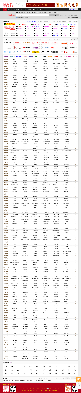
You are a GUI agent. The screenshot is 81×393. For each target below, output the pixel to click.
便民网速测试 (45, 59)
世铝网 (25, 253)
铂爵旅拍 (66, 237)
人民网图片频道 (56, 134)
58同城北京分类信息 (66, 63)
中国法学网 (56, 226)
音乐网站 (6, 116)
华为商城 (14, 102)
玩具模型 (6, 232)
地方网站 (6, 84)
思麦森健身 (25, 166)
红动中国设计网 (35, 319)
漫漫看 (66, 123)
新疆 (12, 373)
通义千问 (25, 333)
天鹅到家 (25, 223)
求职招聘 (6, 66)
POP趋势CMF (35, 98)
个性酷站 (6, 98)
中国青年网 (35, 196)
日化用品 (6, 242)
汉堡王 (56, 61)
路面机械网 (45, 251)
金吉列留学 (35, 180)
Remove (45, 337)
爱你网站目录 (14, 86)
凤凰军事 (14, 294)
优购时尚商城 (45, 104)
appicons (25, 349)
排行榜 (29, 9)
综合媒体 (6, 205)
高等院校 (6, 168)
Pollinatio (66, 358)
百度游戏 (66, 120)
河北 (63, 366)
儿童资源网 (14, 75)
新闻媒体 (50, 56)
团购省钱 (6, 109)
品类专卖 (6, 105)
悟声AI (35, 347)
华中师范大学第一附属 (14, 171)
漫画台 (56, 123)
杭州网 (56, 84)
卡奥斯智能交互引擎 (25, 353)
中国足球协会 (56, 221)
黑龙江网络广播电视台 (45, 203)
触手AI (45, 340)
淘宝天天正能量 (46, 98)
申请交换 (67, 378)
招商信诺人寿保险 (14, 230)
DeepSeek (35, 333)
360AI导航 (56, 86)
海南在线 (35, 205)
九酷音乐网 (14, 116)
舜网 (15, 198)
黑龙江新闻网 (25, 198)
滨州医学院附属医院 (46, 141)
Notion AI (56, 342)
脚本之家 (66, 321)
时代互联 (25, 328)
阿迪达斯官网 (35, 102)
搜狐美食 (25, 61)
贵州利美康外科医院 (15, 150)
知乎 (66, 98)
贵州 (69, 370)
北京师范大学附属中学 (35, 171)
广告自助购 (78, 383)
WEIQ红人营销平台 (66, 248)
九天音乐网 (56, 116)
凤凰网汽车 (66, 77)
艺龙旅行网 (35, 182)
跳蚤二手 (6, 93)
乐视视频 (66, 114)
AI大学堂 (66, 356)
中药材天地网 (66, 143)
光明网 (14, 200)
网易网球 (35, 164)
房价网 (35, 79)
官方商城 (6, 102)
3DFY (35, 351)
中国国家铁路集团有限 (45, 184)
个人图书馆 (25, 175)
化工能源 (6, 283)
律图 (15, 226)
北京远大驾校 (56, 296)
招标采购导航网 (56, 280)
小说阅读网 (56, 125)
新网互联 (35, 328)
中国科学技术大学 (35, 168)
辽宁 (50, 366)
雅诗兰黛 (25, 102)
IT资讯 (6, 331)
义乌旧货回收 (45, 93)
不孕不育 (6, 152)
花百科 (25, 235)
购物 (24, 12)
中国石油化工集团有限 (25, 278)
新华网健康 (66, 148)
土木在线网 (35, 262)
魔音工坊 (25, 347)
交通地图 (6, 184)
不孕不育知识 (66, 152)
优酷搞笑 (66, 127)
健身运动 (6, 166)
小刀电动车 (66, 299)
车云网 (45, 77)
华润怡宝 (35, 269)
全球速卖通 (25, 100)
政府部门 (6, 210)
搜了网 (66, 280)
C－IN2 (14, 271)
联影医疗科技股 (46, 146)
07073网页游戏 (25, 120)
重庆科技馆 (66, 301)
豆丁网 (45, 173)
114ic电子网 (56, 246)
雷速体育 (66, 155)
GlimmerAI (15, 335)
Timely (56, 335)
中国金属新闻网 (15, 253)
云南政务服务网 (25, 214)
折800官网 (25, 109)
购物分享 (6, 111)
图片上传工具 (56, 326)
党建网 (14, 196)
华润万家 (35, 244)
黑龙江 (37, 366)
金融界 (35, 228)
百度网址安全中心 (25, 312)
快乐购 (56, 100)
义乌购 (56, 267)
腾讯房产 (66, 79)
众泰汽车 (45, 292)
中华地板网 (66, 262)
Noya (56, 349)
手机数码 (6, 315)
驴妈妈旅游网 (45, 182)
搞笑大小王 (25, 127)
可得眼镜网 (56, 104)
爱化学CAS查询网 (14, 283)
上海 (12, 366)
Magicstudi (15, 337)
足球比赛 (6, 157)
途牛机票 (56, 191)
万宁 (46, 244)
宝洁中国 (25, 242)
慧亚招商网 (45, 262)
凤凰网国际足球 (46, 157)
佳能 (56, 264)
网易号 (66, 207)
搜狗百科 (45, 178)
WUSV (66, 235)
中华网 (56, 205)
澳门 (56, 373)
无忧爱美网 (56, 150)
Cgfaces (35, 337)
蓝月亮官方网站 (15, 242)
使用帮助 (37, 388)
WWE (56, 162)
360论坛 (35, 91)
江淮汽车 (66, 292)
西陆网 (25, 294)
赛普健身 (14, 166)
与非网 (14, 246)
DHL (15, 287)
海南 (44, 373)
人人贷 (25, 303)
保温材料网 (56, 260)
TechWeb (56, 331)
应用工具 (6, 306)
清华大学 (14, 168)
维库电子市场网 (35, 246)
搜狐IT (66, 331)
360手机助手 (35, 310)
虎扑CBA (66, 159)
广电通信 (6, 258)
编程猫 (35, 321)
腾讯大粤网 (14, 84)
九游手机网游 (45, 310)
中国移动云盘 (25, 324)
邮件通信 (6, 317)
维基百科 (14, 178)
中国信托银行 (35, 68)
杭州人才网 (66, 66)
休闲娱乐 (18, 56)
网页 (19, 12)
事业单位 (6, 216)
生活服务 (6, 56)
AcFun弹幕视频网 (25, 123)
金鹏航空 (56, 194)
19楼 (66, 84)
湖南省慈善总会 (56, 219)
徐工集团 (14, 251)
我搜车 (25, 93)
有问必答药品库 (46, 143)
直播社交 (6, 118)
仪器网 (45, 246)
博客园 (56, 321)
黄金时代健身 (66, 166)
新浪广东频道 (35, 84)
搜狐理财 (66, 228)
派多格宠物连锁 (15, 235)
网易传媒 (35, 248)
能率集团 (25, 260)
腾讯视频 (14, 114)
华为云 (45, 328)
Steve (56, 344)
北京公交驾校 (35, 296)
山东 (56, 366)
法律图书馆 (56, 175)
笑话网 (45, 127)
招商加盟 (6, 290)
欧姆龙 (56, 146)
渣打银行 (25, 68)
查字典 (66, 178)
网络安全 (6, 312)
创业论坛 (35, 326)
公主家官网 (66, 242)
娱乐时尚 (6, 130)
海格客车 (56, 292)
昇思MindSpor (25, 358)
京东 (35, 100)
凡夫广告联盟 (25, 326)
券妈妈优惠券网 (66, 109)
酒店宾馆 (6, 189)
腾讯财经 (56, 228)
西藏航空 (45, 194)
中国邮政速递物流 (35, 287)
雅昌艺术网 (66, 136)
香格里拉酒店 (45, 189)
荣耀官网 (66, 102)
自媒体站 (6, 207)
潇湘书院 (45, 125)
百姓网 (45, 63)
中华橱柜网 (56, 262)
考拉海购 (66, 100)
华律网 (66, 226)
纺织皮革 (6, 276)
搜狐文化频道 (56, 98)
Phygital (25, 337)
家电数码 (6, 264)
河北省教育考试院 (35, 173)
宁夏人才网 (25, 66)
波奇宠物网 (35, 235)
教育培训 (6, 173)
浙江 (6, 370)
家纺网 (66, 276)
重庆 (25, 366)
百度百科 (25, 178)
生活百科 (6, 73)
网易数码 (25, 264)
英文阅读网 (14, 180)
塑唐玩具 (35, 232)
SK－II (35, 242)
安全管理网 (45, 260)
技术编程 (6, 322)
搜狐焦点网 (14, 79)
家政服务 (6, 223)
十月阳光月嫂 (56, 223)
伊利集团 (56, 269)
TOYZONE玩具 (15, 232)
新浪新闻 (66, 205)
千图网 (56, 319)
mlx (56, 358)
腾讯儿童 (35, 75)
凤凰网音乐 (66, 116)
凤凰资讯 (14, 205)
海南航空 (25, 194)
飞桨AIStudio (35, 356)
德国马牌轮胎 (45, 255)
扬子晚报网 (66, 200)
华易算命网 (56, 132)
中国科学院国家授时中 (25, 216)
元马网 (14, 95)
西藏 (18, 373)
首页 (5, 9)
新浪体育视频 (45, 114)
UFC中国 (66, 162)
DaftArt (35, 349)
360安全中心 (45, 312)
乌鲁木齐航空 (14, 194)
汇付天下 (66, 70)
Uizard (45, 349)
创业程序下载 (25, 139)
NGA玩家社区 (14, 91)
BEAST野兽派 (14, 104)
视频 (35, 12)
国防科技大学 (66, 168)
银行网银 (6, 68)
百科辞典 (6, 178)
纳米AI (56, 353)
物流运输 (6, 287)
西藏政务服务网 (35, 214)
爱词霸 (35, 178)
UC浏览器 (25, 310)
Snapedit (66, 337)
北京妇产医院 (66, 141)
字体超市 (14, 319)
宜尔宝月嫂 (66, 223)
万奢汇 (14, 93)
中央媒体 (6, 196)
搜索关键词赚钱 (46, 139)
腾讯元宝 (56, 333)
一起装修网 (56, 82)
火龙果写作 (45, 342)
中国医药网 (25, 143)
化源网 (35, 283)
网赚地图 (25, 86)
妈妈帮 (25, 75)
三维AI (6, 351)
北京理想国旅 (14, 187)
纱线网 (35, 276)
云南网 (56, 198)
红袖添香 (35, 125)
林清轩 (66, 104)
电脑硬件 (6, 308)
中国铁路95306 (56, 184)
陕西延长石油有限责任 (66, 278)
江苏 (12, 370)
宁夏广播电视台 (66, 203)
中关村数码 (35, 264)
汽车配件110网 (25, 255)
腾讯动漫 (14, 123)
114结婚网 (35, 237)
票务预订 (6, 191)
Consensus (66, 353)
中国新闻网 (35, 200)
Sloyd (66, 351)
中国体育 (25, 155)
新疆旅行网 (45, 187)
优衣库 (56, 271)
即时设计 (66, 349)
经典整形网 (25, 150)
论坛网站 (6, 91)
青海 (25, 373)
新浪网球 (56, 164)
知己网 (45, 118)
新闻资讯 (35, 9)
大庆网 (35, 198)
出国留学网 (66, 180)
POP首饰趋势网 (35, 130)
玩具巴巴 (25, 232)
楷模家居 (45, 267)
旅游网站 (6, 182)
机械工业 (6, 251)
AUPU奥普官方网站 (35, 260)
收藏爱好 (6, 136)
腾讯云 (66, 328)
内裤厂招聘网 (14, 66)
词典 (45, 12)
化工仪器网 (25, 283)
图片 (32, 12)
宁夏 (37, 373)
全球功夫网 (14, 162)
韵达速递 (66, 287)
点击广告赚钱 (66, 139)
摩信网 (45, 299)
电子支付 (6, 70)
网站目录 (10, 9)
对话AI (6, 333)
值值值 (56, 111)
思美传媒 (45, 248)
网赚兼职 (6, 139)
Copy (15, 342)
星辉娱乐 (66, 232)
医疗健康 (25, 56)
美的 (46, 264)
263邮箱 (14, 317)
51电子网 (25, 246)
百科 (42, 12)
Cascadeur (45, 351)
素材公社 (25, 319)
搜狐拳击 (35, 162)
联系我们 (27, 388)
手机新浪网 (66, 95)
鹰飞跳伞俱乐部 (46, 164)
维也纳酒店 (56, 189)
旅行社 (6, 187)
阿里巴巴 (45, 100)
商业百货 (6, 244)
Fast (45, 356)
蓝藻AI (56, 347)
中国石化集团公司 (35, 278)
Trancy (56, 356)
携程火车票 (14, 191)
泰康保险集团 (66, 230)
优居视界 (45, 82)
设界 (25, 130)
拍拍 (66, 93)
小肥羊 (14, 61)
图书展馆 (6, 175)
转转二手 (56, 93)
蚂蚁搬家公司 (14, 223)
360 (14, 312)
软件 (47, 12)
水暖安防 (6, 260)
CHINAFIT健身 (35, 166)
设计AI (6, 349)
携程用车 (14, 77)
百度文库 (25, 173)
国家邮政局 (14, 210)
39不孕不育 (45, 152)
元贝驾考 (25, 296)
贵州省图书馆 (45, 175)
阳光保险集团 (35, 230)
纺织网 (45, 276)
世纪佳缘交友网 (25, 118)
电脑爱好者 (66, 308)
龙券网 (45, 111)
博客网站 (6, 89)
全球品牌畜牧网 (56, 285)
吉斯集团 (25, 267)
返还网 (25, 107)
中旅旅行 (66, 187)
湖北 (75, 366)
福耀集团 (35, 255)
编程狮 (25, 321)
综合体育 (6, 155)
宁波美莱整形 (45, 150)
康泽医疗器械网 (35, 146)
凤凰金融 (45, 303)
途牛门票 (25, 191)
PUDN (45, 321)
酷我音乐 (35, 116)
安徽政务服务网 (15, 214)
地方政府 (6, 212)
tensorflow (35, 358)
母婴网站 (6, 75)
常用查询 (6, 59)
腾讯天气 (35, 59)
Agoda (56, 182)
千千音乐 (25, 116)
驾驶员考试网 (14, 296)
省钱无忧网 (35, 109)
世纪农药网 (66, 285)
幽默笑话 (6, 127)
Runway (35, 344)
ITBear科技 (15, 331)
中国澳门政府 (14, 212)
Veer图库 (25, 134)
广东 (25, 370)
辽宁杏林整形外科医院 (66, 150)
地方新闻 (6, 198)
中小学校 (6, 171)
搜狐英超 (56, 157)
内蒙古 (31, 366)
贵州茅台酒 (14, 269)
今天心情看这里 (75, 17)
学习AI (6, 356)
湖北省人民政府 (56, 212)
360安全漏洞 (66, 312)
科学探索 (6, 301)
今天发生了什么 (70, 17)
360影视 (25, 114)
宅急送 (56, 287)
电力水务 (6, 239)
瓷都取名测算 (66, 132)
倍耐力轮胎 (14, 255)
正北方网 (56, 200)
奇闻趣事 (14, 98)
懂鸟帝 (45, 235)
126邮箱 (35, 317)
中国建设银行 (66, 68)
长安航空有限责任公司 (35, 194)
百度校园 (14, 173)
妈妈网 (56, 75)
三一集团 (35, 251)
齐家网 (25, 82)
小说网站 (6, 125)
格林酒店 (66, 189)
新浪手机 (45, 315)
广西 (31, 370)
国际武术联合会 (46, 221)
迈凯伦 (14, 292)
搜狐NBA (35, 159)
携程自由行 (25, 182)
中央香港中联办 (66, 216)
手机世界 (25, 315)
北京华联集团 (25, 244)
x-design (25, 340)
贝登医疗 (25, 146)
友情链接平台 (45, 86)
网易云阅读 (66, 125)
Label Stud (46, 358)
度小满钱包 (14, 70)
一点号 (56, 207)
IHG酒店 (25, 189)
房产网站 (6, 79)
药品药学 (6, 143)
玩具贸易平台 (45, 232)
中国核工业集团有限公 (35, 239)
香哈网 (45, 61)
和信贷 (35, 303)
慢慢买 (56, 107)
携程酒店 (14, 189)
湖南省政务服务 (46, 214)
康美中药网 (56, 143)
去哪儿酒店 (35, 189)
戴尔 (46, 308)
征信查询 (14, 59)
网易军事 (66, 294)
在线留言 (50, 388)
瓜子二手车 (35, 93)
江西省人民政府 (35, 212)
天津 (18, 366)
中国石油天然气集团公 (56, 278)
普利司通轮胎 (56, 255)
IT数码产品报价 (35, 315)
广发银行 (14, 68)
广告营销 (6, 248)
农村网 (35, 285)
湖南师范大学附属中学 (56, 171)
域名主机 (6, 328)
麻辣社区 (56, 91)
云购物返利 (14, 107)
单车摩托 (6, 299)
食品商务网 (25, 269)
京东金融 (66, 303)
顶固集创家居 (35, 267)
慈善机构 (6, 219)
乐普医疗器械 (14, 146)
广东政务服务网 (66, 214)
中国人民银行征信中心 (14, 216)
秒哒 (15, 358)
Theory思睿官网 (66, 271)
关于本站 (23, 388)
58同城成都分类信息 (56, 63)
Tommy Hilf (25, 271)
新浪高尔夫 (25, 164)
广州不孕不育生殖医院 (56, 152)
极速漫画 (45, 123)
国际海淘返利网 (46, 107)
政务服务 (6, 214)
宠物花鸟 (6, 235)
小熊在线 (35, 308)
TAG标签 (41, 388)
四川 (75, 370)
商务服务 (6, 280)
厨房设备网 (66, 267)
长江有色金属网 (66, 253)
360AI (46, 335)
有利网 (56, 303)
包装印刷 (6, 274)
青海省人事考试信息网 (35, 216)
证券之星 (14, 228)
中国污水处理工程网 (25, 239)
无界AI (56, 337)
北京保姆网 (45, 223)
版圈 (46, 130)
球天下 (14, 155)
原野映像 (14, 237)
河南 (69, 366)
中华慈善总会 (66, 219)
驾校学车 (6, 296)
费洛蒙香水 (56, 242)
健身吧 (45, 166)
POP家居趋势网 (15, 82)
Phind (35, 353)
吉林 (44, 366)
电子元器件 (6, 246)
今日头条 (45, 95)
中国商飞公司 (56, 251)
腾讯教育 (56, 173)
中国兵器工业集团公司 (66, 251)
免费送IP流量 (66, 326)
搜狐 (35, 95)
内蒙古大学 (45, 168)
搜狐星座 (14, 132)
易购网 (35, 107)
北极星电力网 (56, 239)
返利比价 (6, 107)
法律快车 (25, 226)
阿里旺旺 (56, 118)
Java (15, 321)
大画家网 (56, 136)
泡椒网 (45, 120)
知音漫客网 (35, 123)
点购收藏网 (35, 136)
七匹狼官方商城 (56, 102)
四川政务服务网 (56, 214)
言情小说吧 (14, 125)
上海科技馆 (35, 301)
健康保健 (6, 148)
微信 (50, 12)
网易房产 (25, 79)
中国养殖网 (14, 285)
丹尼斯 (66, 244)
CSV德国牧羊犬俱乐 (56, 235)
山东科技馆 (14, 301)
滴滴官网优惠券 (66, 184)
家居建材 (6, 82)
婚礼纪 (45, 237)
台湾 (63, 373)
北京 (6, 366)
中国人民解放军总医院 (14, 141)
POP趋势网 (56, 130)
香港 (50, 373)
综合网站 (6, 95)
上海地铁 (25, 184)
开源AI (6, 358)
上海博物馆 (66, 175)
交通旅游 (43, 56)
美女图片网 (14, 134)
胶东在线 (25, 84)
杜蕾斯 (25, 152)
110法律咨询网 (45, 226)
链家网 (56, 79)
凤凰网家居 (35, 82)
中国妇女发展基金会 (46, 219)
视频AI (6, 344)
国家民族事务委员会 (25, 210)
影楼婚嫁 (6, 237)
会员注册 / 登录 (74, 9)
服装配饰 (6, 271)
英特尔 (56, 308)
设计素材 (6, 319)
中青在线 (25, 196)
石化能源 (6, 278)
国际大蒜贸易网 (46, 285)
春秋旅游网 (56, 187)
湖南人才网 (45, 66)
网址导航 (6, 86)
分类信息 (6, 63)
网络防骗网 (25, 98)
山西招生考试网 (56, 216)
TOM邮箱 (25, 317)
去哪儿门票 (66, 191)
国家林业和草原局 (66, 210)
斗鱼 (15, 118)
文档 (52, 12)
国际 (75, 373)
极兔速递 (45, 287)
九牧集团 (66, 260)
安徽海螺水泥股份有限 (14, 262)
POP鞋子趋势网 (15, 130)
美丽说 (66, 130)
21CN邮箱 (46, 317)
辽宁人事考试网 (46, 216)
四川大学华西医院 (25, 141)
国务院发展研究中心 (46, 210)
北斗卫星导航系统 (14, 184)
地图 (37, 12)
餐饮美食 (6, 61)
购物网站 (12, 56)
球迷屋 (35, 155)
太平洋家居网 (66, 82)
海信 (66, 264)
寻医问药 (56, 148)
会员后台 (42, 9)
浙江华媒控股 (14, 248)
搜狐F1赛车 (14, 164)
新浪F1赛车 (66, 164)
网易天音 (45, 347)
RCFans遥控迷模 (56, 232)
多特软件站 (56, 310)
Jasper (35, 342)
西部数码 (14, 328)
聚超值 (66, 111)
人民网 (45, 196)
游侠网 (35, 120)
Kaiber (66, 344)
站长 (22, 12)
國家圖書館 (14, 175)
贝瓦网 (66, 75)
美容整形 (6, 150)
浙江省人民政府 (46, 212)
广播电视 (6, 203)
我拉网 (66, 319)
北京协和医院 (35, 141)
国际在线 (56, 196)
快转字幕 (66, 347)
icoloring (35, 340)
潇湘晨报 (25, 200)
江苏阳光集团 (14, 276)
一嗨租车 (25, 77)
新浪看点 (45, 207)
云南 (6, 373)
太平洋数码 (14, 264)
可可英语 (45, 180)
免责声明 (30, 388)
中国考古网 (25, 301)
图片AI (6, 337)
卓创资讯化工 (45, 283)
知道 (40, 12)
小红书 (66, 118)
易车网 (56, 77)
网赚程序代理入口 (35, 139)
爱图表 (14, 349)
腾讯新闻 (45, 205)
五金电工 (6, 253)
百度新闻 (25, 205)
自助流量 (78, 385)
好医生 (25, 148)
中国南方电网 (45, 239)
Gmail (56, 317)
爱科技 (56, 315)
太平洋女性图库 (46, 134)
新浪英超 (35, 157)
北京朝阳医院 (56, 141)
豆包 (46, 333)
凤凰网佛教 (14, 136)
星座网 (45, 132)
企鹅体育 (45, 155)
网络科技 (68, 56)
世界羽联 (66, 221)
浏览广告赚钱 (56, 139)
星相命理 (6, 132)
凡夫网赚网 (14, 139)
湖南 (50, 370)
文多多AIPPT (66, 335)
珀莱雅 (45, 242)
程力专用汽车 (25, 292)
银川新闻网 (66, 198)
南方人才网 (35, 66)
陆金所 (14, 303)
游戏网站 (6, 121)
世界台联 (14, 221)
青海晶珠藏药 (14, 143)
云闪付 (35, 70)
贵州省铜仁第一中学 (66, 171)
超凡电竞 (56, 155)
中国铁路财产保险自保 (56, 230)
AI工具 (75, 56)
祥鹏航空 (66, 194)
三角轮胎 (66, 255)
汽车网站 (6, 77)
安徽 (18, 370)
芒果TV (55, 114)
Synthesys (25, 344)
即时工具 (35, 335)
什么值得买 (35, 111)
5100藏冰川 (45, 269)
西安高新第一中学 (25, 171)
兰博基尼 (35, 292)
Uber (35, 184)
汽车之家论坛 (66, 91)
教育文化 (37, 56)
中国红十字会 (14, 219)
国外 (69, 373)
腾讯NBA (46, 159)
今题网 (25, 95)
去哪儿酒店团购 (15, 109)
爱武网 (25, 162)
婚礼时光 (56, 237)
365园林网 (25, 285)
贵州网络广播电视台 (15, 203)
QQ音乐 (45, 116)
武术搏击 (6, 162)
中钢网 (35, 253)
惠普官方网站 (14, 308)
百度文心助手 (45, 353)
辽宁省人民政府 (25, 212)
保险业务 (6, 230)
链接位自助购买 (74, 378)
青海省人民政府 (66, 212)
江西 (44, 370)
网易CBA (25, 159)
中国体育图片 (35, 134)
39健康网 (45, 148)
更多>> (75, 59)
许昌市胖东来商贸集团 (25, 280)
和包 (56, 70)
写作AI (6, 342)
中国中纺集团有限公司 (25, 276)
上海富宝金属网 (56, 253)
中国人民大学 (56, 168)
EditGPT (25, 342)
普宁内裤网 (14, 111)
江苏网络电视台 (35, 203)
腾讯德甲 (66, 157)
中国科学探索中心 (56, 301)
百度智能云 (56, 328)
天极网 (25, 308)
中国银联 (45, 70)
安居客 (45, 79)
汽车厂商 (6, 292)
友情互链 (23, 9)
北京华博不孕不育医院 (14, 152)
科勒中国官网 (14, 260)
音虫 (15, 347)
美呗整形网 (35, 150)
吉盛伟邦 (14, 267)
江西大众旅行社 (25, 187)
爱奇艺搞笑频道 (35, 127)
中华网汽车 (35, 77)
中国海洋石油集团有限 (45, 278)
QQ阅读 (25, 125)
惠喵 (25, 111)
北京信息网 (35, 63)
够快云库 (45, 324)
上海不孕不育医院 (35, 152)
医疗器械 (6, 146)
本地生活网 (25, 63)
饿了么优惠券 (35, 61)
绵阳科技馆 (45, 301)
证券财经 (6, 228)
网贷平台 (6, 303)
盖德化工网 (66, 283)
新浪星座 (25, 132)
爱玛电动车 (25, 299)
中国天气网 (25, 59)
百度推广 (25, 248)
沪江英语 (56, 180)
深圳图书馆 (35, 175)
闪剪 (46, 344)
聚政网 (35, 223)
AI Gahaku (15, 340)
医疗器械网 (66, 146)
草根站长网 (45, 326)
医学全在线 (35, 148)
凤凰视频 (35, 114)
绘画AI (6, 340)
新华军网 (45, 294)
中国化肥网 (56, 283)
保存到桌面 (78, 387)
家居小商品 (6, 267)
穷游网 (66, 182)
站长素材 (45, 319)
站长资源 (6, 326)
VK (35, 118)
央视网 (66, 196)
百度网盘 (66, 324)
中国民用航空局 (56, 210)
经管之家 (25, 91)
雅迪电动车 (56, 299)
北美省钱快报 (45, 109)
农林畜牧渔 (6, 285)
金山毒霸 (56, 312)
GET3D (25, 351)
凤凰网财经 (25, 228)
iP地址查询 (66, 59)
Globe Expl (15, 353)
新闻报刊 (6, 200)
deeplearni (25, 356)
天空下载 (14, 310)
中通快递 (25, 287)
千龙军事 (56, 294)
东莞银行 (56, 68)
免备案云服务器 (15, 326)
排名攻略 (75, 21)
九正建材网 (25, 262)
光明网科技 (35, 331)
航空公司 (6, 194)
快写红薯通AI (66, 342)
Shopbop (25, 104)
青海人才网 (56, 66)
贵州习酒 (66, 269)
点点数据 (14, 280)
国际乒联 (25, 221)
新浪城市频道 (45, 84)
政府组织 (56, 56)
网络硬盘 (6, 324)
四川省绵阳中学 (46, 171)
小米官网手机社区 (45, 91)
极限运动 (6, 164)
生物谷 (35, 143)
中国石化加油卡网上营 (14, 278)
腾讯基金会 (35, 219)
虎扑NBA (56, 159)
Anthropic (15, 333)
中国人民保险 (25, 230)
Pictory (14, 344)
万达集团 (14, 244)
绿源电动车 (14, 299)
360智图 (56, 340)
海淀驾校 (66, 296)
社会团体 (6, 221)
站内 (17, 12)
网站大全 (16, 9)
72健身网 (56, 166)
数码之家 (14, 315)
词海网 (56, 178)
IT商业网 (25, 331)
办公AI (6, 335)
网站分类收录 (66, 86)
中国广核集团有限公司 (66, 239)
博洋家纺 (56, 276)
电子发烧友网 (66, 246)
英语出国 (6, 180)
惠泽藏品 (45, 136)
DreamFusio (56, 351)
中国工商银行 (45, 68)
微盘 (56, 324)
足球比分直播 (14, 157)
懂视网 (56, 95)
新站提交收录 (74, 39)
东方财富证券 (45, 228)
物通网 (45, 280)
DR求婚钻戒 (45, 271)
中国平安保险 (45, 230)
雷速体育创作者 (15, 207)
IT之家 (45, 331)
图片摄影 (6, 134)
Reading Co (15, 356)
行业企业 (62, 56)
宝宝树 (45, 75)
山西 (56, 370)
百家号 (25, 207)
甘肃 (31, 373)
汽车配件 (6, 255)
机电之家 (25, 251)
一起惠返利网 (66, 107)
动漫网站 (6, 123)
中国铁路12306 (35, 191)
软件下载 (6, 310)
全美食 (66, 61)
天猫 (15, 100)
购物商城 (6, 100)
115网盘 (14, 324)
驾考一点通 (45, 296)
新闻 (27, 12)
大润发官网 (56, 244)
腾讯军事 (35, 294)
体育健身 (31, 56)
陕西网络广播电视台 (25, 203)
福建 (37, 370)
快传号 (35, 207)
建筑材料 (6, 262)
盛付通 (25, 70)
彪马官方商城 (45, 102)
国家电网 (14, 239)
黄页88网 (35, 280)
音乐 (30, 12)
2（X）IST (35, 271)
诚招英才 (34, 388)
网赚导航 (35, 86)
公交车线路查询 (56, 59)
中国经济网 (45, 200)
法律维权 (6, 226)
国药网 (35, 104)
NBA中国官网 (14, 159)
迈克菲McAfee (35, 312)
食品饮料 (6, 269)
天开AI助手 (66, 333)
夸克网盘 (35, 324)
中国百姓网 (14, 63)
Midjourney (66, 340)
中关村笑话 (14, 127)
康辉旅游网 (35, 187)
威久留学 (25, 180)
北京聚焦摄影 (25, 237)
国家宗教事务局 (35, 210)
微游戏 (56, 120)
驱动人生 (66, 310)
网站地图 (45, 388)
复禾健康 (14, 148)
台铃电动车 (35, 299)
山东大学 (25, 168)
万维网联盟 (35, 221)
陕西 (63, 370)
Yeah (66, 317)
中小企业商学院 (66, 173)
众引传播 (56, 248)
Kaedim (14, 351)
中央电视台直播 (56, 203)
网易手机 (66, 315)
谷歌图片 (66, 134)
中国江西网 (45, 198)
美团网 (56, 109)
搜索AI (6, 353)
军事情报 (6, 294)
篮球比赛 (6, 159)
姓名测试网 (35, 132)
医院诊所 (6, 141)
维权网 (35, 226)
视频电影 (6, 114)
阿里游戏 (14, 120)
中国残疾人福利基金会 (25, 219)
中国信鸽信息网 (25, 136)
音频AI (6, 347)
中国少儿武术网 (46, 162)
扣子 (25, 335)
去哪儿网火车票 (46, 191)
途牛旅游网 (14, 182)
